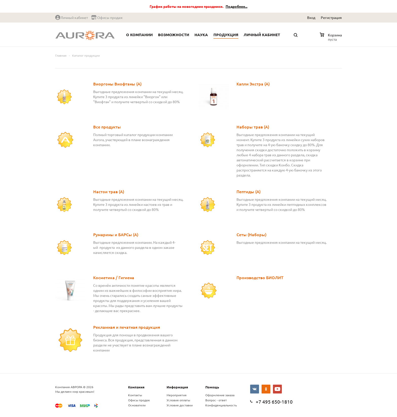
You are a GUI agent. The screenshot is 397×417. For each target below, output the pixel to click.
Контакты (135, 395)
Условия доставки (180, 405)
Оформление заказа (219, 395)
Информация (177, 387)
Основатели (137, 405)
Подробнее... (236, 6)
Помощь (212, 387)
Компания (136, 387)
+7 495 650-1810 (274, 402)
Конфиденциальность (221, 405)
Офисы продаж (139, 400)
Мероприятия (177, 395)
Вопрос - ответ (216, 400)
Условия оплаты (178, 400)
